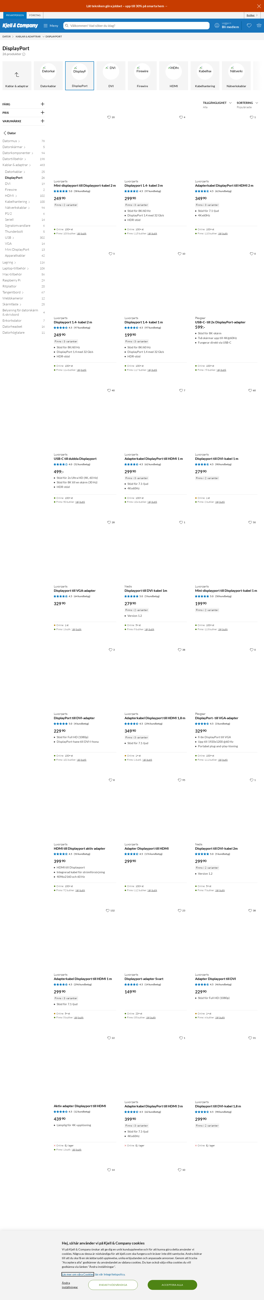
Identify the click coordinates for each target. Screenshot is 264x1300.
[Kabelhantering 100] (25, 202)
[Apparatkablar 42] (25, 256)
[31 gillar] (252, 1037)
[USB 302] (25, 238)
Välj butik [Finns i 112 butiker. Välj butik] (152, 890)
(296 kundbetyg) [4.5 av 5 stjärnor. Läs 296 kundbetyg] (154, 723)
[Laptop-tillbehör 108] (23, 269)
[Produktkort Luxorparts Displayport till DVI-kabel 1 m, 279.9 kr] (226, 418)
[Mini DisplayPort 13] (25, 250)
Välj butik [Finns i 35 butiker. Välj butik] (151, 1017)
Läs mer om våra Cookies (78, 1274)
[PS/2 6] (25, 214)
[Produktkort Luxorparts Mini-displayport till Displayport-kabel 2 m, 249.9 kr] (85, 144)
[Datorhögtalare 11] (23, 333)
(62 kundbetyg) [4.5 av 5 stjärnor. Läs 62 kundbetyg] (223, 191)
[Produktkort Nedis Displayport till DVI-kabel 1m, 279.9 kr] (156, 549)
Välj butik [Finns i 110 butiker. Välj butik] (223, 233)
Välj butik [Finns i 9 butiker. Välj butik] (220, 890)
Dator (9, 132)
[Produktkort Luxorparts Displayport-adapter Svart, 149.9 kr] (156, 938)
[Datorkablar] (48, 76)
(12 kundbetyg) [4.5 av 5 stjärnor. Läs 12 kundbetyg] (82, 1111)
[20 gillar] (111, 117)
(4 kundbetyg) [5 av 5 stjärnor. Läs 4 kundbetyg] (81, 723)
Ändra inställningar (70, 1285)
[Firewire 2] (25, 190)
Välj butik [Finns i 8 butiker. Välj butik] (149, 629)
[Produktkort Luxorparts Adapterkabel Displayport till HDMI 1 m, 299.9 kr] (85, 938)
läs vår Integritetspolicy (110, 1274)
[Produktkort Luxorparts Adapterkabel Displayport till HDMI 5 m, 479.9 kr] (85, 1197)
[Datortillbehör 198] (23, 160)
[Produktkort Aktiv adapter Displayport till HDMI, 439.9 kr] (85, 1065)
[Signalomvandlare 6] (25, 226)
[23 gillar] (181, 910)
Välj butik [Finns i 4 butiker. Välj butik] (220, 1017)
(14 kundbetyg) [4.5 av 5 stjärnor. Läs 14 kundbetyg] (153, 984)
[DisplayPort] (80, 76)
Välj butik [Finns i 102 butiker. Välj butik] (81, 759)
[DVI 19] (25, 184)
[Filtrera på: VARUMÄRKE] (23, 121)
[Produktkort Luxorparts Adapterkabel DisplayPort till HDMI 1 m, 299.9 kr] (156, 418)
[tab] (15, 15)
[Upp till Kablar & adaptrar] (17, 76)
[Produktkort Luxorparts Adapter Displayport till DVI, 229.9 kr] (226, 938)
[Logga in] (226, 25)
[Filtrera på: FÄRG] (23, 104)
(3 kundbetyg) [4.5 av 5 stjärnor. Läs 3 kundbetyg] (222, 723)
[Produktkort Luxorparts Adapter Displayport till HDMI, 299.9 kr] (156, 807)
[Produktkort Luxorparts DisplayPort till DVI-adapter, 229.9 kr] (85, 677)
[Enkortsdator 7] (23, 321)
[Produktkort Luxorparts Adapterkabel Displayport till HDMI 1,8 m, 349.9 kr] (156, 677)
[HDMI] (173, 76)
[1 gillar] (253, 117)
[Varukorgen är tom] (259, 25)
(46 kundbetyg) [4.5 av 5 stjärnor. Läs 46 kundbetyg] (223, 984)
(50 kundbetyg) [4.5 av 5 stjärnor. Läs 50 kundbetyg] (82, 853)
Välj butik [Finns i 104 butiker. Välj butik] (152, 501)
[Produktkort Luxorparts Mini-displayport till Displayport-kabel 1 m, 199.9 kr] (226, 549)
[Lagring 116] (23, 263)
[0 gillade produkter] (249, 25)
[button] (23, 53)
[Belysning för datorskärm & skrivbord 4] (23, 313)
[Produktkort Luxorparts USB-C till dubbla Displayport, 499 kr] (85, 418)
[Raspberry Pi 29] (23, 281)
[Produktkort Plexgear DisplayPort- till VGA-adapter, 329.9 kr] (226, 677)
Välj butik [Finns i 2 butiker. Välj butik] (220, 501)
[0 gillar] (253, 253)
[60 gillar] (252, 390)
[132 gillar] (110, 910)
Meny (50, 25)
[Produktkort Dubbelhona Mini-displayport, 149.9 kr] (156, 1197)
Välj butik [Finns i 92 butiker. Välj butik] (80, 890)
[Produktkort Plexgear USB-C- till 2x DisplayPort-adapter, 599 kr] (226, 281)
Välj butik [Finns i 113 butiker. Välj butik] (223, 629)
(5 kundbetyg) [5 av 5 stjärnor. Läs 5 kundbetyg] (152, 596)
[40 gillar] (111, 390)
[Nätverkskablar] (236, 76)
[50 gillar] (252, 522)
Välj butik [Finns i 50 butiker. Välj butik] (80, 501)
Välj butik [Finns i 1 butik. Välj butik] (76, 629)
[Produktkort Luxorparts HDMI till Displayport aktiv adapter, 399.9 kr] (85, 807)
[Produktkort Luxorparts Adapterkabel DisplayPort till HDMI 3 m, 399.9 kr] (156, 1065)
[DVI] (111, 76)
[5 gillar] (112, 253)
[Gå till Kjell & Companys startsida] (21, 25)
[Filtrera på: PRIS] (23, 112)
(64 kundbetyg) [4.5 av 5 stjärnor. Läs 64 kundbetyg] (82, 596)
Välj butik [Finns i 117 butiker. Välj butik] (152, 369)
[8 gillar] (112, 779)
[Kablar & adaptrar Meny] (43, 36)
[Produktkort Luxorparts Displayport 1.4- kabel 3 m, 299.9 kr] (156, 144)
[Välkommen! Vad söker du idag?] (139, 25)
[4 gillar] (182, 117)
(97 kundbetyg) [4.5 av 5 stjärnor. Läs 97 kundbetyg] (153, 191)
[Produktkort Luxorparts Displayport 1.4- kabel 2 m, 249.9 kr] (85, 281)
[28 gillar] (111, 522)
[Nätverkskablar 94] (25, 208)
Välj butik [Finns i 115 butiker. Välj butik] (152, 233)
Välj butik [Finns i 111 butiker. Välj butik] (223, 759)
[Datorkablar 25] (25, 173)
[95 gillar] (181, 779)
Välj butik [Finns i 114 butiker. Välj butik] (81, 369)
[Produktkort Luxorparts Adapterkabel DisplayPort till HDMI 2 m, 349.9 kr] (226, 144)
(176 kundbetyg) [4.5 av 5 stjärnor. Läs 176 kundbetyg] (154, 853)
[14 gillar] (111, 1169)
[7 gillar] (182, 390)
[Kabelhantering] (205, 76)
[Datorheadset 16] (23, 327)
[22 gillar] (111, 1037)
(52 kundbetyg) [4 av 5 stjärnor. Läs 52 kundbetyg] (82, 464)
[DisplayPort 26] (25, 178)
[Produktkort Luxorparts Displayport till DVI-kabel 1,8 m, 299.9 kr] (226, 1065)
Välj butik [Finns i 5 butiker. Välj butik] (79, 1017)
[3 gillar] (112, 649)
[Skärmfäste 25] (23, 305)
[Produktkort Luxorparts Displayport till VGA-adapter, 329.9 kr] (85, 549)
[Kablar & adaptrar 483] (23, 166)
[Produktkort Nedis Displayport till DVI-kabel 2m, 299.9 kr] (226, 807)
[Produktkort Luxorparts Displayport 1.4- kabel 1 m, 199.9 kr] (156, 281)
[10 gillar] (181, 253)
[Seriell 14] (25, 220)
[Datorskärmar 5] (23, 148)
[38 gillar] (181, 649)
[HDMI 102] (25, 196)
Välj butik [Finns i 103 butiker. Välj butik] (81, 233)
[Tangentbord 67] (23, 293)
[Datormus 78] (23, 142)
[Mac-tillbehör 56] (23, 275)
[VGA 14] (25, 244)
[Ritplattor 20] (23, 287)
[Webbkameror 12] (23, 299)
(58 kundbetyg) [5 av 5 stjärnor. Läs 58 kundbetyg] (82, 191)
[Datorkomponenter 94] (23, 154)
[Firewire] (142, 76)
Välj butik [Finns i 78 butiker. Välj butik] (221, 369)
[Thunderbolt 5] (25, 232)
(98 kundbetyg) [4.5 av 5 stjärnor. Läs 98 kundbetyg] (223, 464)
